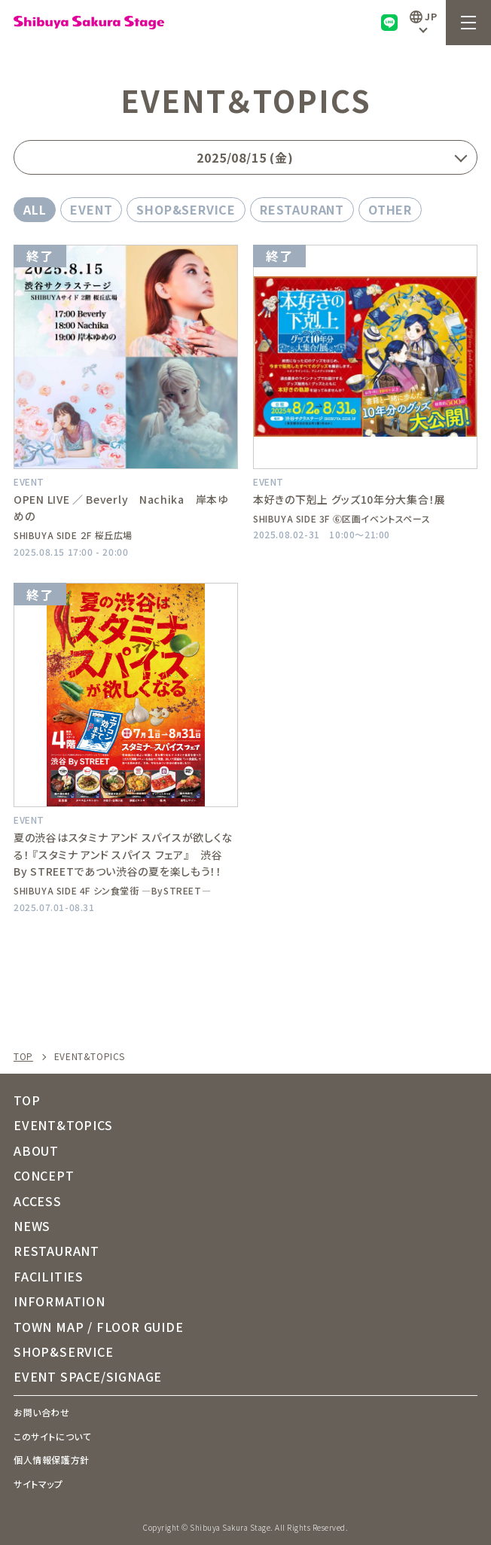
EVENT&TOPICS (63, 1125)
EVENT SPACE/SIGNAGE (88, 1376)
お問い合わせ (42, 1412)
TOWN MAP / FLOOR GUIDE (99, 1327)
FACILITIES (49, 1276)
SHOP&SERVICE (186, 209)
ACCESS (38, 1201)
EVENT (91, 209)
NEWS (32, 1226)
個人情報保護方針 (52, 1459)
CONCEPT (44, 1175)
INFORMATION (59, 1301)
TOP (23, 1056)
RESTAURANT (302, 209)
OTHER (390, 209)
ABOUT (36, 1150)
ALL (34, 209)
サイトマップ (38, 1483)
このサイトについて (52, 1436)
